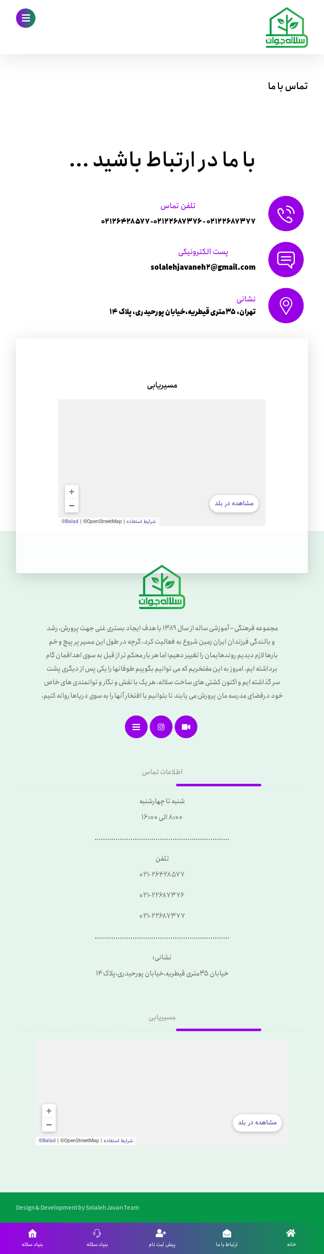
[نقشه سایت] (136, 726)
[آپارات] (186, 726)
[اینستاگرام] (161, 726)
